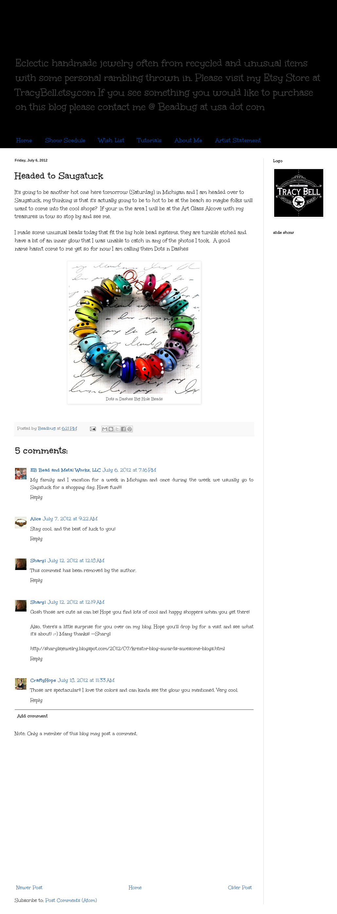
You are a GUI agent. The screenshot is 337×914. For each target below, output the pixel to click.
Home (24, 140)
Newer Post (29, 888)
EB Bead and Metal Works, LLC (65, 470)
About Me (188, 140)
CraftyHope (43, 680)
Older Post (240, 888)
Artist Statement (238, 140)
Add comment (32, 716)
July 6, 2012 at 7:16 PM (129, 470)
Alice (35, 519)
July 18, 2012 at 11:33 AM (86, 680)
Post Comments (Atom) (71, 900)
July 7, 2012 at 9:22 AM (70, 519)
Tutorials (149, 140)
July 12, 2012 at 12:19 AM (76, 602)
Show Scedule (65, 140)
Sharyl (38, 561)
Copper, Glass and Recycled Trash (155, 28)
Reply (36, 497)
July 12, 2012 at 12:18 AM (76, 561)
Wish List (111, 140)
